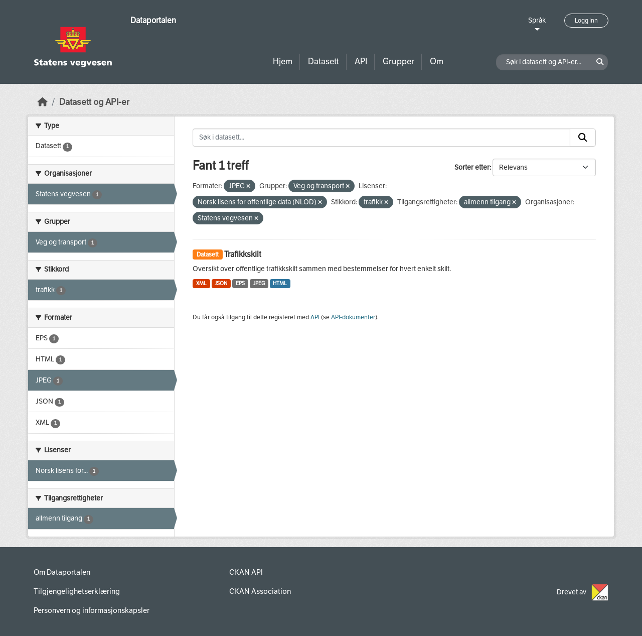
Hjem (282, 61)
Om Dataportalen (62, 572)
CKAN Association (260, 591)
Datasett (323, 61)
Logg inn (586, 20)
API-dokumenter (353, 317)
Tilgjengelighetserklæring (77, 591)
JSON (221, 283)
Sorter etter (472, 167)
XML (201, 283)
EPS (240, 283)
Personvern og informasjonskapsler (91, 610)
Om (436, 61)
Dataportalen (153, 20)
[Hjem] (43, 102)
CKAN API (246, 572)
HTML (280, 283)
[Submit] (583, 138)
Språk (537, 20)
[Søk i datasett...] (381, 138)
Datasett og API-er (94, 102)
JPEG (259, 283)
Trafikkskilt (242, 254)
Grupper (398, 61)
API (361, 61)
